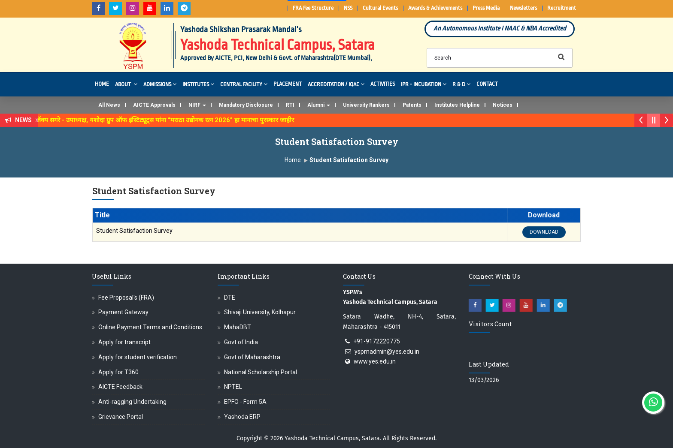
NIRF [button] (197, 105)
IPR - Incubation (423, 84)
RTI (290, 105)
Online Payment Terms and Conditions (150, 327)
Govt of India (241, 342)
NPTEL (233, 386)
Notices (502, 105)
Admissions (159, 84)
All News (109, 105)
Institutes (198, 84)
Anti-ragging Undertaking (132, 401)
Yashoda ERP (242, 416)
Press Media (486, 8)
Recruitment (561, 8)
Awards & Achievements (435, 8)
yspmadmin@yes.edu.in (387, 351)
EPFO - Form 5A (245, 401)
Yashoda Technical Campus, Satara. (333, 438)
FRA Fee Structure (313, 8)
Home (102, 84)
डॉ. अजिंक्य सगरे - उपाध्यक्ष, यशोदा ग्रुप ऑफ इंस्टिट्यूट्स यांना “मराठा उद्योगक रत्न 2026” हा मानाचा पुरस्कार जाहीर (163, 120)
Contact (487, 84)
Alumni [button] (318, 105)
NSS (348, 8)
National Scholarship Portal (260, 372)
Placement (287, 84)
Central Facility (243, 84)
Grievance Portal (120, 416)
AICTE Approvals (154, 105)
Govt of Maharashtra (252, 357)
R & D (461, 84)
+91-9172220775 (376, 341)
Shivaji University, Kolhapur (260, 312)
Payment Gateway (123, 312)
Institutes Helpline (457, 105)
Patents (412, 105)
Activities (382, 84)
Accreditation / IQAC (336, 84)
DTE (229, 297)
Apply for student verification (137, 357)
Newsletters (523, 8)
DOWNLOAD (544, 232)
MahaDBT (237, 327)
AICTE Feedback (120, 386)
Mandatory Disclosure (246, 105)
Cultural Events (380, 8)
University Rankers (366, 105)
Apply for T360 (118, 372)
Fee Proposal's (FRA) (126, 297)
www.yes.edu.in (375, 361)
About (126, 84)
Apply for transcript (124, 342)
